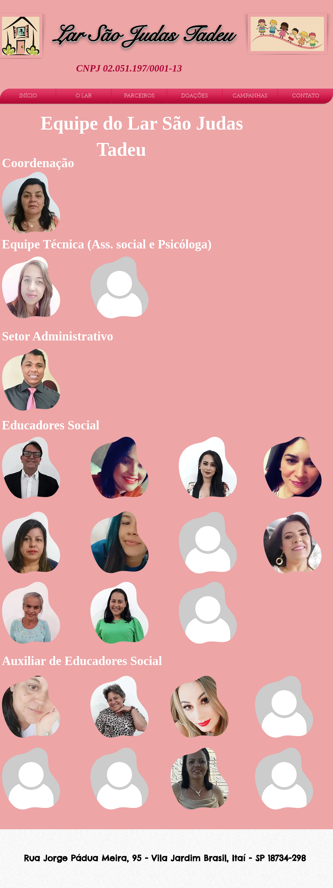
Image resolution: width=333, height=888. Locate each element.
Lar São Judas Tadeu (143, 34)
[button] (83, 96)
